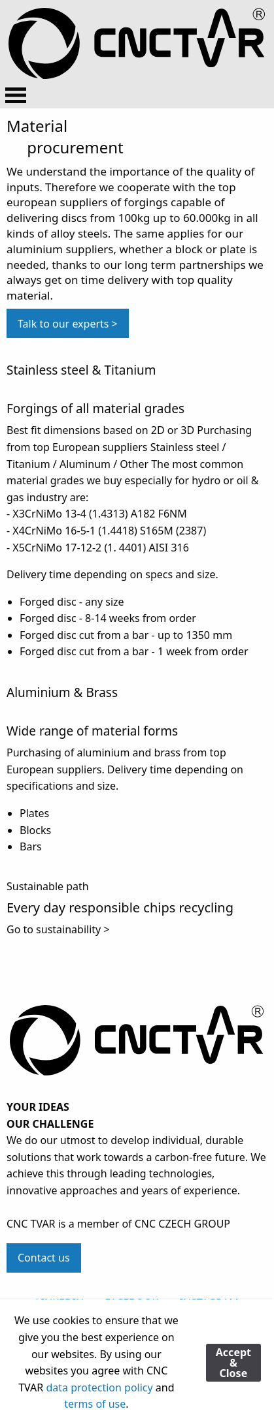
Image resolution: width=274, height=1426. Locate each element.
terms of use (95, 1404)
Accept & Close (233, 1362)
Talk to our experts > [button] (68, 324)
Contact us (44, 1257)
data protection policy (99, 1387)
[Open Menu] (15, 95)
